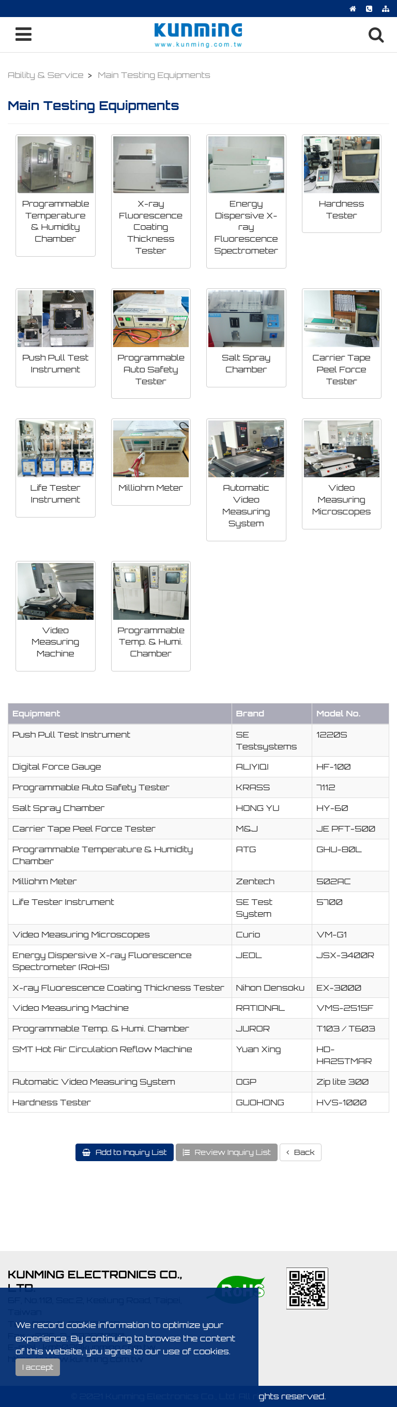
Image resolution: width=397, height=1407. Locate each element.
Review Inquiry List (232, 1152)
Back (303, 1152)
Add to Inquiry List (130, 1152)
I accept (37, 1367)
